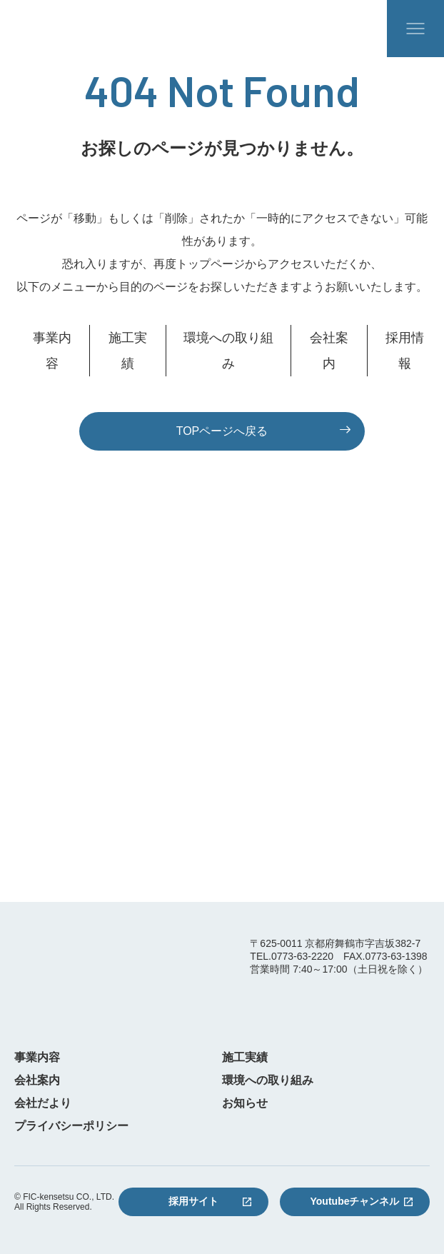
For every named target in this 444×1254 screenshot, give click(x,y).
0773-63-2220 (222, 721)
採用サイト (193, 1201)
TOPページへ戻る (222, 431)
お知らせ (245, 1103)
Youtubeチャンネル (355, 1201)
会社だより (42, 1103)
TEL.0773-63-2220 (291, 956)
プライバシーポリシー (71, 1126)
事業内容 (52, 351)
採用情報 (404, 351)
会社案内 (329, 351)
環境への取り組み (228, 351)
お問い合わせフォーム (222, 836)
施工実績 (128, 351)
